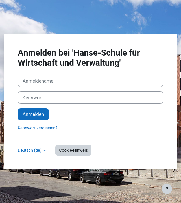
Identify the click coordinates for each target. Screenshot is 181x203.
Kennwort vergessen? (37, 128)
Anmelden (33, 114)
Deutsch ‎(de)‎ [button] (30, 150)
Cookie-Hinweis (73, 150)
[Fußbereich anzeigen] (167, 189)
